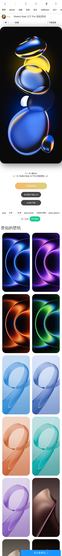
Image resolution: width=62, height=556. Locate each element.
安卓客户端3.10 (31, 194)
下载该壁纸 (31, 186)
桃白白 (34, 173)
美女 (35, 10)
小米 (10, 213)
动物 (20, 10)
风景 (28, 10)
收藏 (16, 22)
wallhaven (45, 10)
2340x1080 (41, 213)
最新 (4, 10)
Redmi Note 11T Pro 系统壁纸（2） (34, 176)
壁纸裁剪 (35, 219)
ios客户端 (31, 203)
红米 (19, 213)
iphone (12, 10)
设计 (55, 10)
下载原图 (51, 22)
